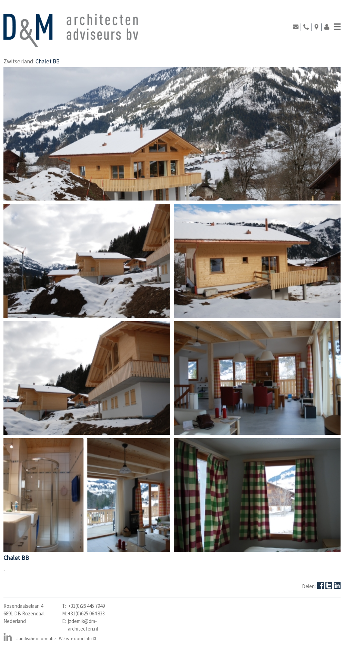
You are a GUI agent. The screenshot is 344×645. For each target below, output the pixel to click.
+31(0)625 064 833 (86, 613)
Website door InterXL (78, 639)
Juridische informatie (36, 639)
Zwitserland (18, 61)
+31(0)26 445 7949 (86, 606)
